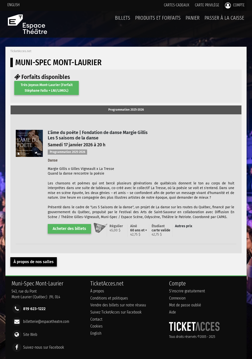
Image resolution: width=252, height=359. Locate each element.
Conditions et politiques (109, 298)
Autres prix (183, 226)
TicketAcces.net (20, 51)
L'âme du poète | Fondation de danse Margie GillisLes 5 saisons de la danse (98, 135)
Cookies (96, 326)
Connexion (177, 298)
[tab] (126, 110)
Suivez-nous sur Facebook (43, 347)
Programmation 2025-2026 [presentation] (126, 109)
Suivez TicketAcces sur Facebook (116, 312)
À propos (97, 291)
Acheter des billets (69, 228)
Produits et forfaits (158, 18)
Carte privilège (207, 5)
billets (122, 18)
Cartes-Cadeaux (176, 5)
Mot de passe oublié (185, 305)
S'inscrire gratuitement (187, 291)
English (13, 4)
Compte (235, 5)
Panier (193, 21)
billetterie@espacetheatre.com (46, 321)
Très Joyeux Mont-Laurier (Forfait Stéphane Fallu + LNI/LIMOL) (47, 87)
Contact (96, 319)
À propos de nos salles (34, 261)
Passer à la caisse (224, 18)
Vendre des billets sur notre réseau (118, 305)
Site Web (30, 334)
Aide (172, 312)
